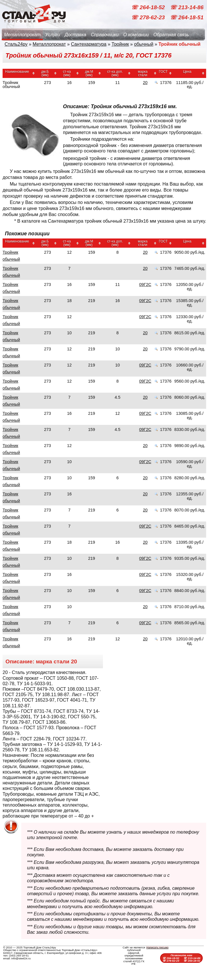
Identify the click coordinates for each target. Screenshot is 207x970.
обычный (143, 44)
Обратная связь (171, 34)
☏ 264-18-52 (148, 7)
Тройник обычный (11, 255)
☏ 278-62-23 (148, 17)
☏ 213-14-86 (187, 7)
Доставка (75, 34)
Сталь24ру (16, 44)
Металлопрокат (22, 34)
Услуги (52, 34)
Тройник (120, 44)
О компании (136, 34)
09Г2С (145, 284)
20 (145, 82)
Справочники (105, 34)
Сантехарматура (88, 44)
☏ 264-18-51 (187, 17)
